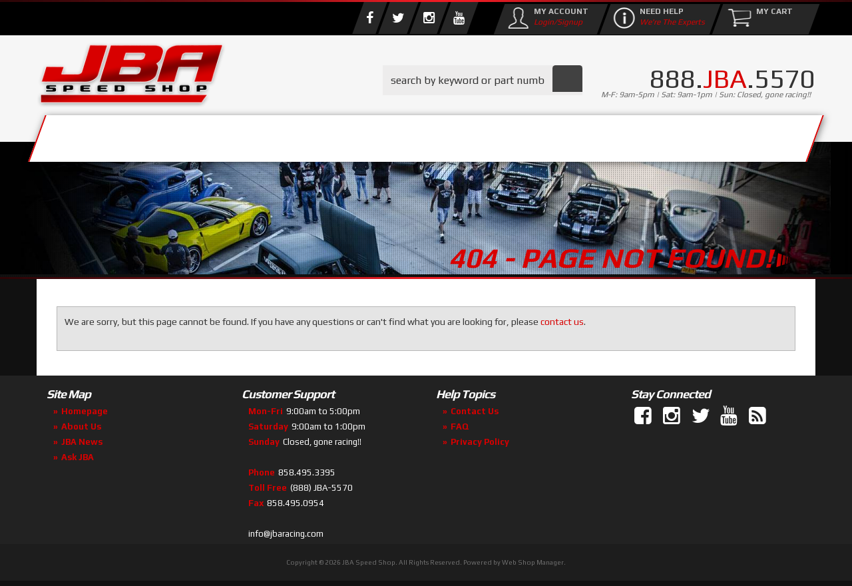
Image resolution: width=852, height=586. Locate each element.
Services (110, 135)
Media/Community (538, 135)
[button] (482, 80)
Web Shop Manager (533, 562)
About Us (231, 135)
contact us (562, 321)
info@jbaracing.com (285, 534)
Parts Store (368, 135)
